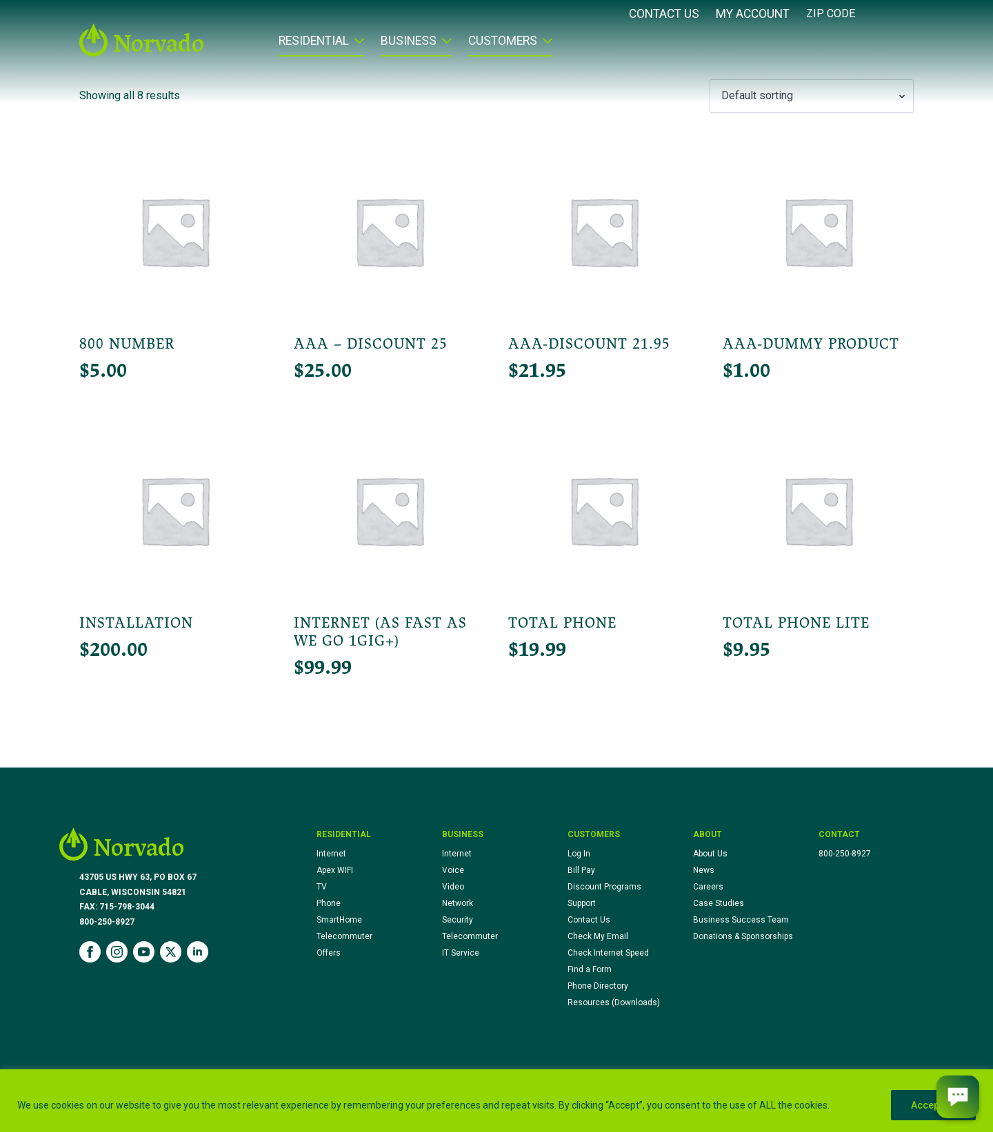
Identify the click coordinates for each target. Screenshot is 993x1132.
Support (582, 903)
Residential (314, 41)
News (703, 870)
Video (453, 887)
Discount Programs (604, 887)
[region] (496, 1100)
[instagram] (117, 952)
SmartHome (339, 920)
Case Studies (718, 903)
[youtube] (143, 952)
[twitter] (170, 952)
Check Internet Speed (608, 953)
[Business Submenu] (444, 45)
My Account (753, 14)
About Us (710, 853)
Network (457, 903)
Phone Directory (598, 986)
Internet (331, 853)
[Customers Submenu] (544, 45)
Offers (329, 953)
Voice (453, 870)
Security (457, 920)
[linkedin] (197, 952)
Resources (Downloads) (614, 1002)
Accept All (933, 1105)
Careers (708, 887)
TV (322, 887)
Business (409, 41)
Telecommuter (344, 936)
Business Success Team (741, 920)
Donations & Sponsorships (743, 936)
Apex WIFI (335, 870)
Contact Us (664, 14)
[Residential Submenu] (356, 45)
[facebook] (90, 952)
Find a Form (590, 969)
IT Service (460, 953)
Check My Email (598, 936)
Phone (329, 903)
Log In (579, 853)
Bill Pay (581, 870)
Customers (502, 41)
